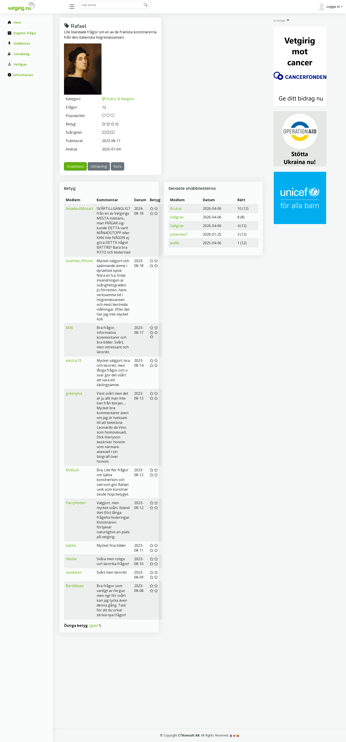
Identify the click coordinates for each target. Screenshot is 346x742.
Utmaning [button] (98, 166)
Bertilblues (75, 585)
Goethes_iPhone (79, 260)
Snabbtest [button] (75, 166)
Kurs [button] (117, 166)
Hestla (71, 558)
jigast (93, 625)
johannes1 (179, 234)
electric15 (73, 360)
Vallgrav (177, 217)
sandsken (74, 572)
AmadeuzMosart (79, 208)
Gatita (71, 545)
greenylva (74, 393)
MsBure (72, 470)
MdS (69, 327)
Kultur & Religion (118, 98)
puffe (174, 242)
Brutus (176, 208)
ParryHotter (76, 502)
